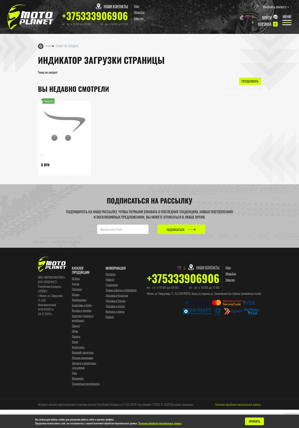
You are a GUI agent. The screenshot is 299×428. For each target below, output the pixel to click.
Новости (110, 279)
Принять (254, 421)
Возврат (110, 316)
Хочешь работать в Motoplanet (121, 290)
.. (41, 153)
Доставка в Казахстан (117, 295)
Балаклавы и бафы (82, 305)
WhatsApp (139, 12)
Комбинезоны (79, 299)
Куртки (75, 283)
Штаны (75, 294)
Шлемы (76, 278)
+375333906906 (95, 16)
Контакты (111, 274)
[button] (234, 89)
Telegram (138, 18)
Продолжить (250, 81)
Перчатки (77, 289)
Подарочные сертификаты (86, 383)
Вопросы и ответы (115, 311)
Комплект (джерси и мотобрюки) (82, 318)
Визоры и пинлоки (82, 310)
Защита (76, 325)
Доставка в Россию (115, 300)
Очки (74, 373)
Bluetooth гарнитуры (82, 352)
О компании (112, 284)
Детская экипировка (82, 357)
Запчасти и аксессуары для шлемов (84, 365)
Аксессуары (78, 347)
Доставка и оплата (115, 306)
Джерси (76, 336)
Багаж (75, 341)
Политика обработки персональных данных (238, 404)
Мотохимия (78, 378)
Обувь (75, 331)
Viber (136, 6)
